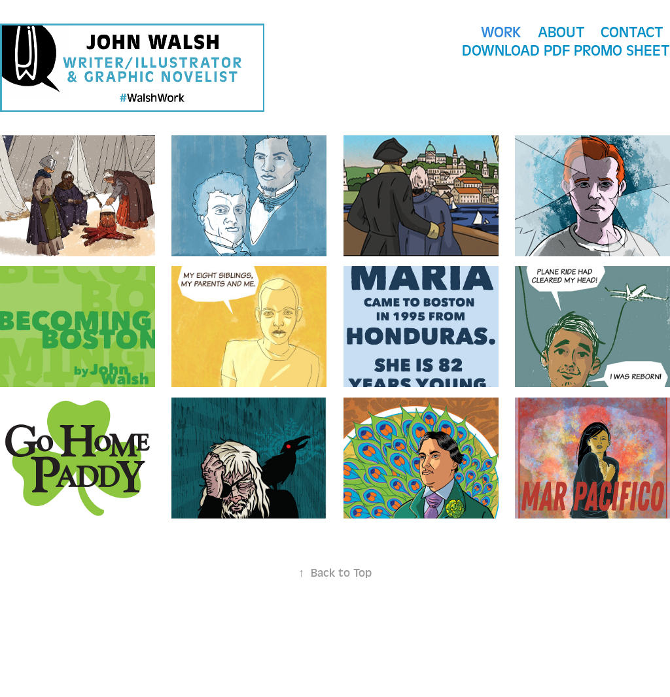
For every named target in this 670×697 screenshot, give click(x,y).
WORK (501, 32)
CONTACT (632, 32)
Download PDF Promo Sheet (566, 51)
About (561, 32)
